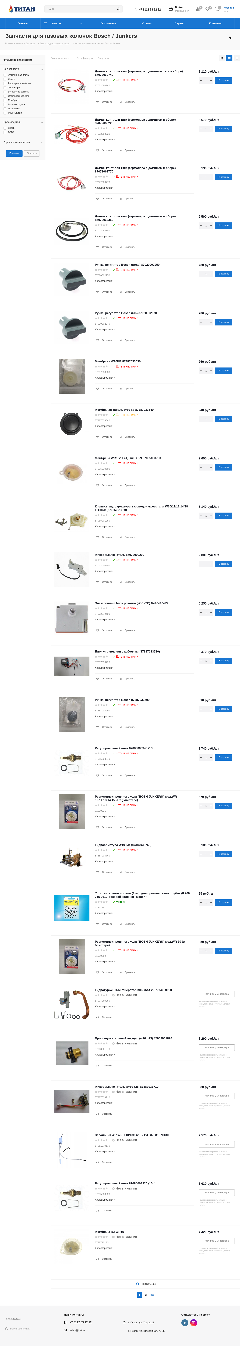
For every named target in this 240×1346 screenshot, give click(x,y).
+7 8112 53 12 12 (150, 9)
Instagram (193, 1322)
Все (152, 1295)
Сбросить (32, 153)
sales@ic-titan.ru (79, 1330)
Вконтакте (184, 1322)
